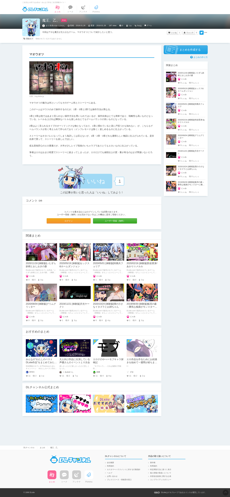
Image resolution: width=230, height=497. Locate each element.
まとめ (42, 448)
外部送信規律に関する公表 (160, 476)
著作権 (152, 463)
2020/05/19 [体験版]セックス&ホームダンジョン (191, 89)
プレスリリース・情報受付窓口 (119, 480)
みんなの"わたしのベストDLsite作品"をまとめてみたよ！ (40, 362)
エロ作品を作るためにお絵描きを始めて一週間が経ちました (142, 362)
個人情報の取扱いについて (160, 473)
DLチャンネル (35, 8)
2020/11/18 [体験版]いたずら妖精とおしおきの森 (191, 74)
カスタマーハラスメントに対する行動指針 (123, 469)
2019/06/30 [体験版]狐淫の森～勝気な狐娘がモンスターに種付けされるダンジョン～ (142, 307)
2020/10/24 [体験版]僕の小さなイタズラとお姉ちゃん (191, 167)
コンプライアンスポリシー (160, 480)
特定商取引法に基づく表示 (160, 469)
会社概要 (110, 463)
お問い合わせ (112, 476)
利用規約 (110, 466)
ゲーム (149, 25)
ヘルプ (109, 473)
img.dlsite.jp (39, 96)
